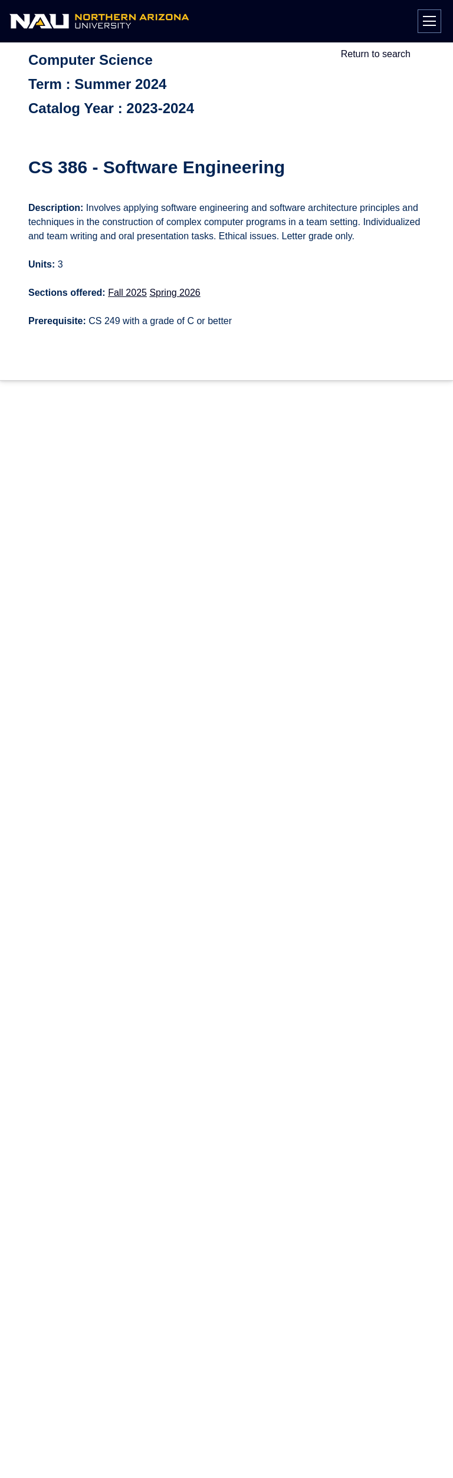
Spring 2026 (174, 293)
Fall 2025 (127, 293)
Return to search (376, 54)
